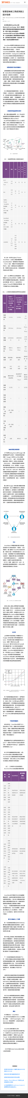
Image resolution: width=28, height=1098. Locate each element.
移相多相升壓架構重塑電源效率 (12, 1074)
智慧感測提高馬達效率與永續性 (12, 1077)
